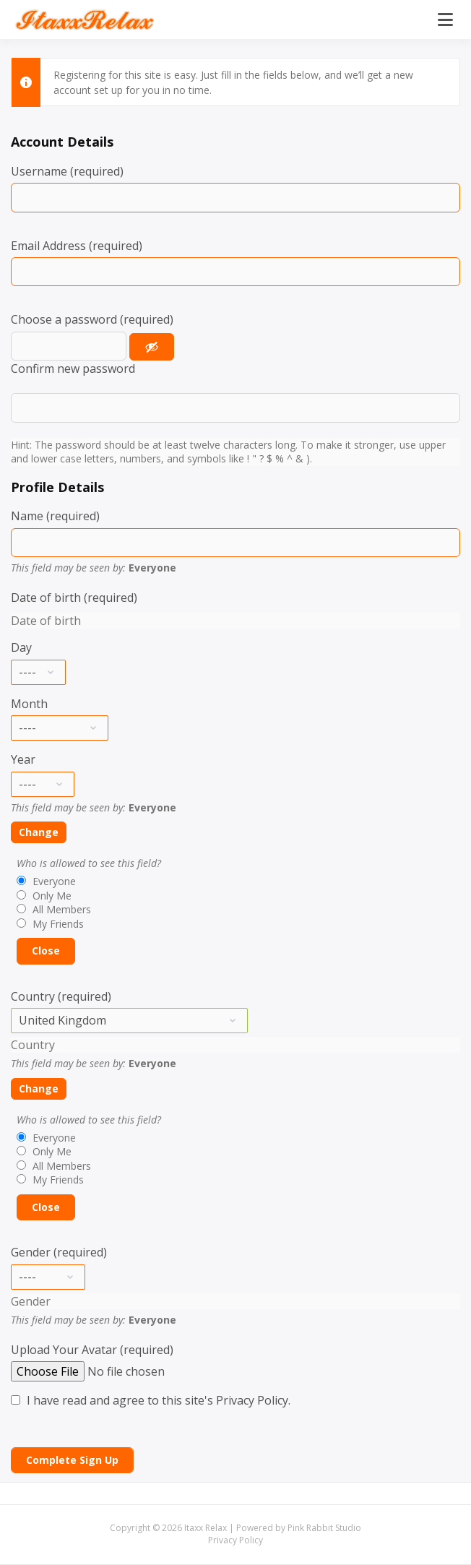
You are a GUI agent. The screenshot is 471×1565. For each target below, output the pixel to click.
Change (39, 832)
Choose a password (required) (92, 319)
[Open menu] (445, 19)
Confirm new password (73, 368)
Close (46, 950)
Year (23, 759)
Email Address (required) (76, 246)
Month (29, 704)
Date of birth (46, 621)
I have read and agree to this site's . (150, 1400)
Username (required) (67, 171)
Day (21, 647)
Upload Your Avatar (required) (92, 1350)
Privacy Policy (252, 1400)
